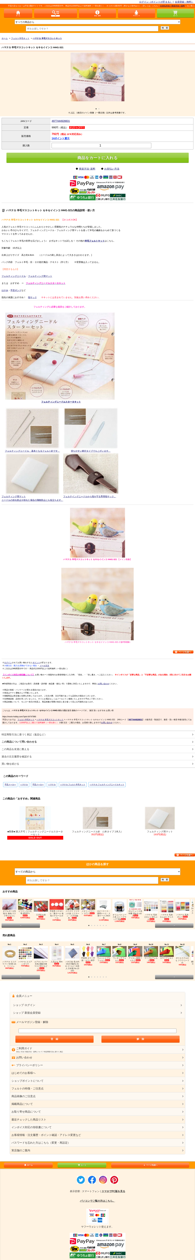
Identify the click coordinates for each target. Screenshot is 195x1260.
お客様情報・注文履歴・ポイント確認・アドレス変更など (46, 1135)
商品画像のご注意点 (23, 1096)
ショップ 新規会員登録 (27, 1012)
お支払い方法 (111, 168)
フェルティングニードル (14, 276)
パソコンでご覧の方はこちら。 (97, 1201)
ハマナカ (24, 784)
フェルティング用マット (40, 276)
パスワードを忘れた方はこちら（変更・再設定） (40, 1142)
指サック (32, 297)
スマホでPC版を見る (113, 1191)
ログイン (8, 663)
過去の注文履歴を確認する (17, 756)
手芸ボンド (15, 290)
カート (82, 1165)
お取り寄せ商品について (26, 1111)
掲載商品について (22, 1103)
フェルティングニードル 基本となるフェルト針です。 (32, 451)
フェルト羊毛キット (25, 720)
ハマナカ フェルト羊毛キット (72, 784)
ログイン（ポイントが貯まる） (155, 1)
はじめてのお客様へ (23, 1072)
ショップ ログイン (24, 1005)
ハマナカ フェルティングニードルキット (107, 784)
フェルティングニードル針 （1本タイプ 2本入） (97, 821)
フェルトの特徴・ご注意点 (27, 1088)
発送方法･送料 (87, 168)
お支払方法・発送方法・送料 (177, 6)
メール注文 (44, 665)
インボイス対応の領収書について (31, 1127)
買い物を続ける (10, 763)
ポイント (36, 663)
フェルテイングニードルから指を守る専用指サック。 (89, 496)
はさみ (5, 290)
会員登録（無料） (184, 1)
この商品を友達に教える (15, 749)
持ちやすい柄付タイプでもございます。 (91, 451)
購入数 (26, 145)
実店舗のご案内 (20, 1150)
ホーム (28, 1165)
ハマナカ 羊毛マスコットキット (50, 720)
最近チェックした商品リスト (28, 1119)
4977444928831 (61, 121)
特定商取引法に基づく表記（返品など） (24, 734)
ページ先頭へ (150, 1165)
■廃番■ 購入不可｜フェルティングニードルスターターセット (35, 823)
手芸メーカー (10, 784)
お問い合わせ (103, 684)
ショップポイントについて (27, 1080)
